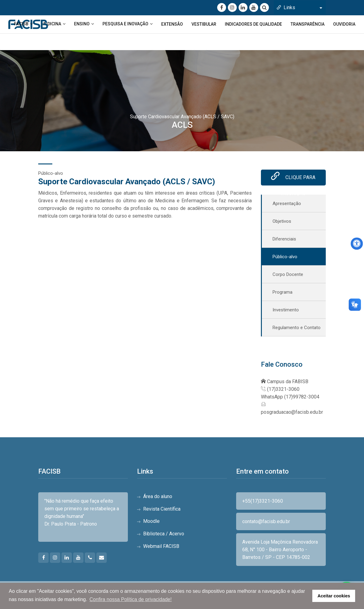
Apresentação (287, 204)
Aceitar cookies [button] (334, 595)
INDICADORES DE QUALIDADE (253, 24)
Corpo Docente (288, 275)
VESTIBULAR (203, 24)
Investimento (286, 311)
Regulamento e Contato (297, 329)
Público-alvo (285, 258)
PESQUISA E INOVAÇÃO (125, 23)
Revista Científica (161, 510)
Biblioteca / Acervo (163, 534)
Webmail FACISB (161, 547)
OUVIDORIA (344, 24)
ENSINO (82, 23)
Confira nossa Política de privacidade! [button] (131, 599)
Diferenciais (284, 240)
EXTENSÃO (172, 24)
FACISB (21, 23)
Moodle (151, 522)
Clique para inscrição (293, 180)
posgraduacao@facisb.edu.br (292, 413)
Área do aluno (157, 497)
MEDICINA (51, 23)
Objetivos (282, 222)
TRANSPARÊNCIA (308, 24)
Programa (282, 293)
